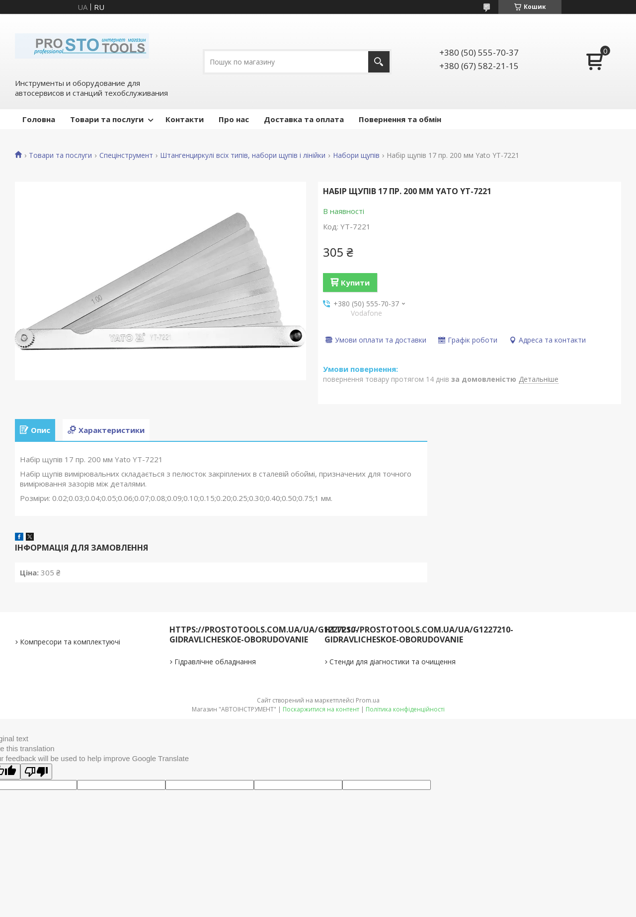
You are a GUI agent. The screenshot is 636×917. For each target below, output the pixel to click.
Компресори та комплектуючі (70, 641)
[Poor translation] (36, 771)
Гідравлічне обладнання (215, 661)
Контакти (184, 119)
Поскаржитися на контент (321, 709)
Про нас (234, 119)
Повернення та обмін (400, 119)
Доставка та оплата (304, 119)
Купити (355, 282)
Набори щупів (356, 155)
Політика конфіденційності (405, 709)
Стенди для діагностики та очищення (392, 661)
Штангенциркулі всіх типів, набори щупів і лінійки (242, 155)
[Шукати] (379, 61)
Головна (38, 119)
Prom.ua (368, 700)
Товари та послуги (107, 119)
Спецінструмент (126, 155)
